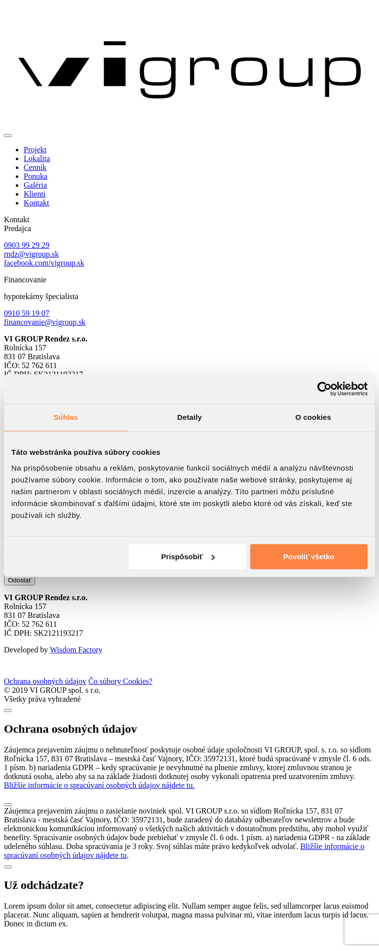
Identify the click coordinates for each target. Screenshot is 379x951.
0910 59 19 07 (26, 313)
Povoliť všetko (309, 556)
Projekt (35, 149)
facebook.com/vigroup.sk (44, 263)
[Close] (8, 725)
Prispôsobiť (188, 556)
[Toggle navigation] (8, 135)
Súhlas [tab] (65, 417)
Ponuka (35, 176)
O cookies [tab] (313, 417)
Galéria (35, 185)
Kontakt (36, 203)
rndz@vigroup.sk (31, 254)
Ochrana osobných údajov (45, 696)
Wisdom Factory (76, 664)
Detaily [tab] (189, 417)
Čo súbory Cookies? (120, 696)
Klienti (34, 194)
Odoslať (19, 595)
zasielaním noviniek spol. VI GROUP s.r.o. (122, 585)
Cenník (35, 167)
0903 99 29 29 (26, 245)
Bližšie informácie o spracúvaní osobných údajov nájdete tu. (99, 800)
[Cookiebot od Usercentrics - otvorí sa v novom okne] (324, 388)
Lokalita (37, 158)
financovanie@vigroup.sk (44, 322)
